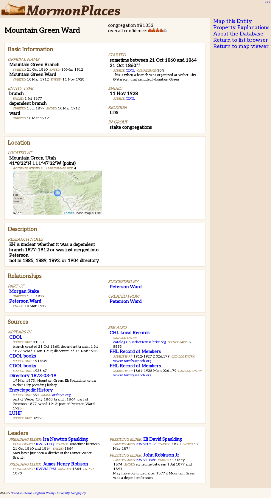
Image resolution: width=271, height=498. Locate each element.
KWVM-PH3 (46, 469)
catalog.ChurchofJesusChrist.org (139, 342)
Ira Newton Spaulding (65, 439)
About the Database (238, 34)
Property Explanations (241, 27)
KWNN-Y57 (146, 444)
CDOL (130, 70)
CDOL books (22, 356)
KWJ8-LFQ (45, 444)
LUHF (15, 413)
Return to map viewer (241, 46)
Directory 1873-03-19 (32, 375)
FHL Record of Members (135, 351)
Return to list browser (240, 40)
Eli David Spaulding (162, 439)
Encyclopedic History (31, 390)
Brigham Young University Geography (59, 493)
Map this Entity (232, 21)
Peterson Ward (25, 301)
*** (267, 3)
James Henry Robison (65, 464)
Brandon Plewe (21, 493)
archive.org (61, 395)
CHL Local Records (129, 332)
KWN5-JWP (146, 460)
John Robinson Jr (161, 455)
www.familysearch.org (132, 361)
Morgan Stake (24, 291)
